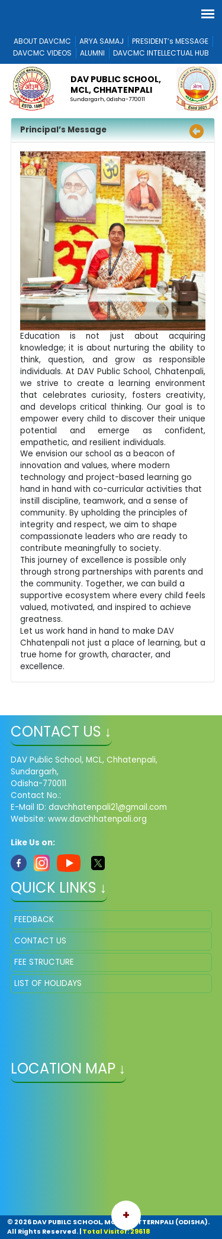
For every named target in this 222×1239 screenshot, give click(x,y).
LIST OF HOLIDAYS (48, 983)
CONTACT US (40, 940)
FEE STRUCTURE (44, 962)
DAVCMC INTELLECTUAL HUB (161, 53)
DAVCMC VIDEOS (42, 53)
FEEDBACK (34, 919)
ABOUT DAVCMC (42, 41)
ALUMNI (92, 53)
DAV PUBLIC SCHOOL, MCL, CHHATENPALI (115, 84)
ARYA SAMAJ (101, 41)
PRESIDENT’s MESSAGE (170, 41)
